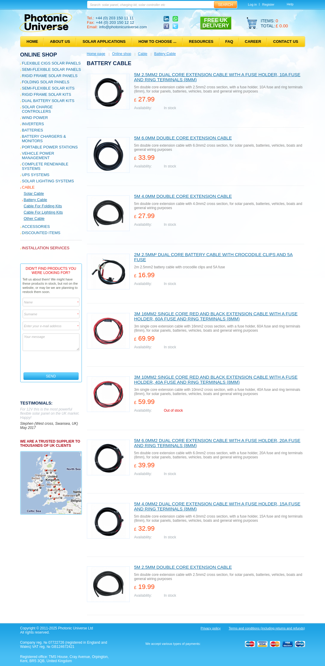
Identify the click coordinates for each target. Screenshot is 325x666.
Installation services (46, 248)
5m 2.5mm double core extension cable (183, 567)
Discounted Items (41, 233)
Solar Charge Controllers (37, 109)
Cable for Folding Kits (43, 206)
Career (253, 41)
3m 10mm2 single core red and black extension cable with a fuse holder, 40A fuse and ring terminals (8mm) (216, 379)
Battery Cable (35, 200)
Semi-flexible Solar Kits (48, 88)
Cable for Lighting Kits (43, 212)
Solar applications (104, 41)
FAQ (229, 41)
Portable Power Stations (50, 147)
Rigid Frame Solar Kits (46, 94)
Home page (96, 54)
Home (32, 41)
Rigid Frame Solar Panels (50, 75)
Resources (201, 41)
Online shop (38, 55)
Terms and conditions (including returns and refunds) (267, 628)
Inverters (33, 124)
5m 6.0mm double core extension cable (183, 137)
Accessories (36, 226)
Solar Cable (34, 193)
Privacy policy (211, 628)
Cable (28, 187)
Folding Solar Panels (45, 82)
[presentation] (51, 361)
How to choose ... (157, 41)
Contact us (285, 41)
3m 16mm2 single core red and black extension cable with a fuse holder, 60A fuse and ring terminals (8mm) (216, 316)
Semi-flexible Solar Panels (51, 69)
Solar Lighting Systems (48, 181)
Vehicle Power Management (38, 155)
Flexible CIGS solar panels (51, 63)
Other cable (34, 218)
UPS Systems (35, 175)
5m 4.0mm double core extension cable (183, 196)
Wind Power (35, 117)
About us (60, 41)
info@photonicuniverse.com (123, 27)
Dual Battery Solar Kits (48, 100)
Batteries (32, 130)
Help (290, 4)
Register (268, 4)
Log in (252, 4)
